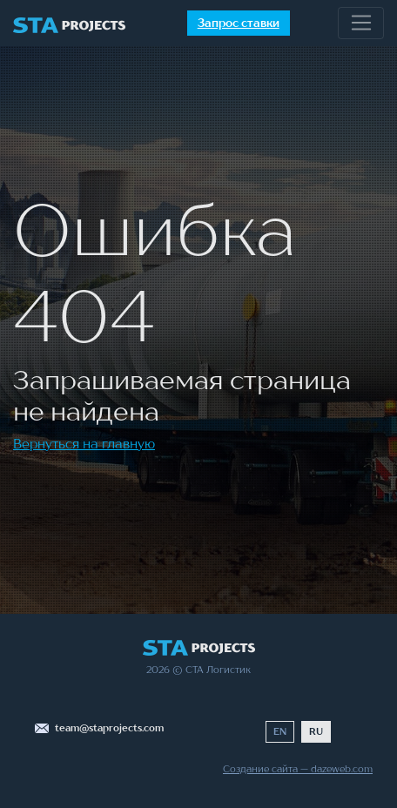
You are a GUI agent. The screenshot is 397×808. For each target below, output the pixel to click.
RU (316, 731)
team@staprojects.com (109, 728)
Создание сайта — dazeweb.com (298, 769)
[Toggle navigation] (361, 23)
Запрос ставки (238, 23)
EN (279, 731)
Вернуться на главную (84, 443)
